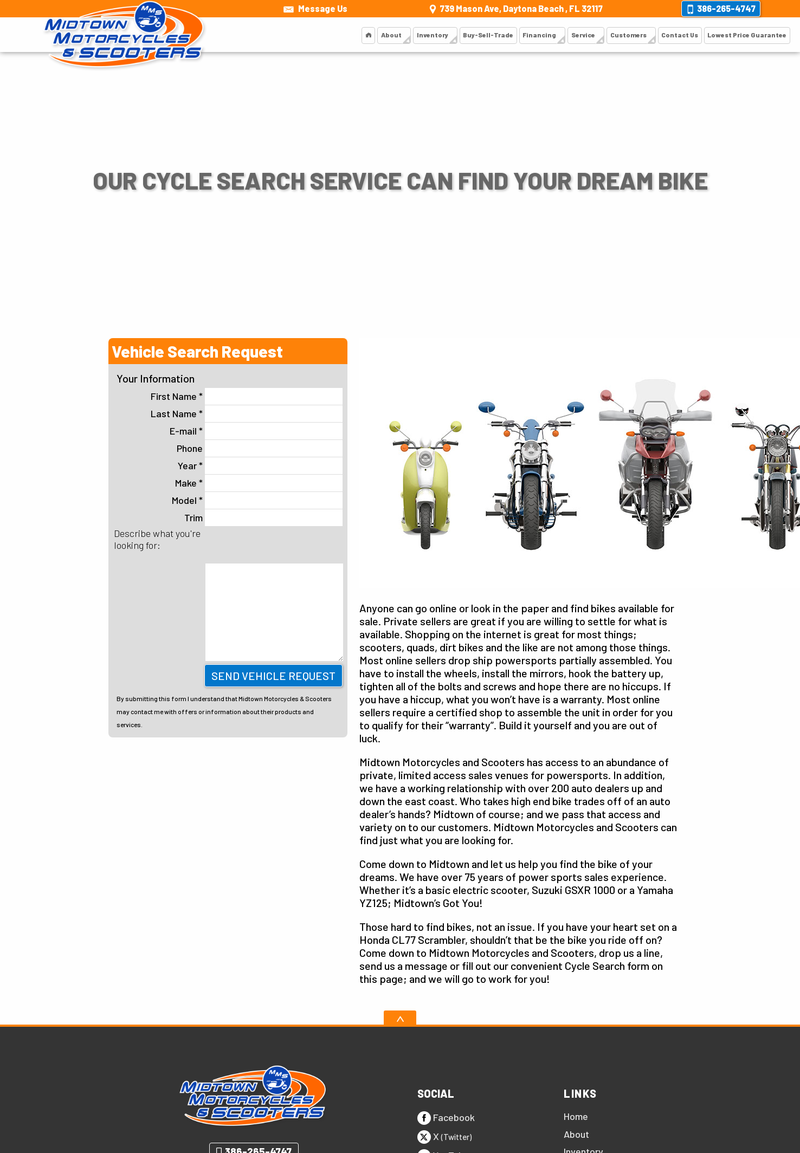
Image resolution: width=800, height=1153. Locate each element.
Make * (259, 483)
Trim (263, 517)
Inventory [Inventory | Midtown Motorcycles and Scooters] (402, 35)
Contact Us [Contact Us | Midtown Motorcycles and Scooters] (668, 35)
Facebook (446, 1118)
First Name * (247, 396)
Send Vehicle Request (273, 675)
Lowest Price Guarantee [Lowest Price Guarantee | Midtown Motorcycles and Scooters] (742, 35)
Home (576, 1116)
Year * (260, 465)
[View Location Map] (514, 8)
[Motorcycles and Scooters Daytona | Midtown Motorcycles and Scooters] (334, 35)
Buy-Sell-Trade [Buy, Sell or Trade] (462, 35)
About (358, 35)
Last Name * (247, 413)
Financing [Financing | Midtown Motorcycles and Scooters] (517, 35)
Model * (257, 500)
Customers (613, 35)
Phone (260, 448)
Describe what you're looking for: (157, 539)
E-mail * (256, 431)
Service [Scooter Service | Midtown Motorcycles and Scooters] (564, 35)
